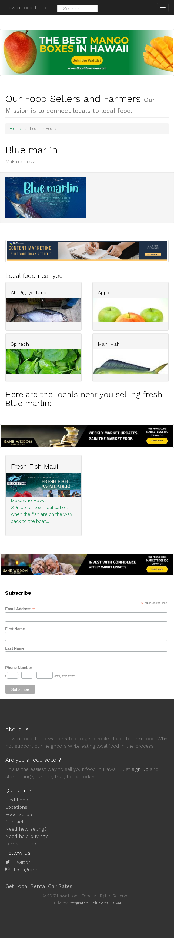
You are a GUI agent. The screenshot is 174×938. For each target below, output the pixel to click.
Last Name (14, 648)
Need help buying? (26, 836)
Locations (16, 807)
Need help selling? (26, 829)
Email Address (20, 609)
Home (15, 128)
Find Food (16, 799)
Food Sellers (19, 814)
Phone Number (18, 667)
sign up (140, 769)
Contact (14, 821)
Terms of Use (20, 843)
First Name (15, 629)
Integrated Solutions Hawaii (95, 903)
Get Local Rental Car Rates (38, 886)
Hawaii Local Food (25, 7)
